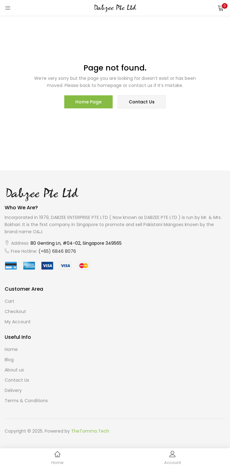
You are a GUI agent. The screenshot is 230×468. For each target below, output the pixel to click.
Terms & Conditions (26, 401)
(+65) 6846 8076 (57, 251)
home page (88, 102)
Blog (9, 360)
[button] (220, 8)
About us (14, 370)
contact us (142, 102)
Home (11, 349)
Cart (9, 301)
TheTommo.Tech (90, 431)
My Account (18, 322)
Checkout (15, 311)
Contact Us (17, 380)
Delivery (13, 390)
